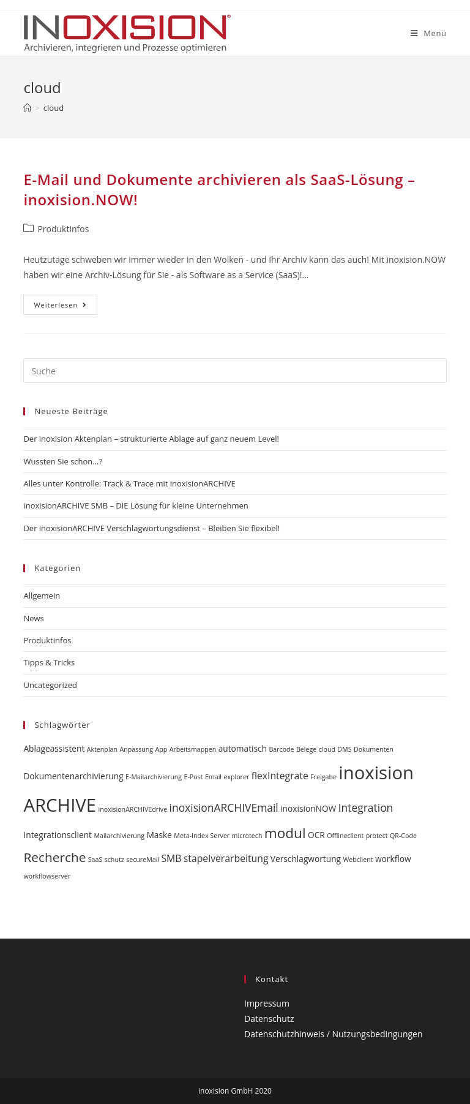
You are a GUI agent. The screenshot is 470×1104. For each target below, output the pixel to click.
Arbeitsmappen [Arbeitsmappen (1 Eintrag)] (193, 749)
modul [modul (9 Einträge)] (285, 832)
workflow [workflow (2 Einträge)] (393, 858)
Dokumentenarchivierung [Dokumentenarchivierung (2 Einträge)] (73, 776)
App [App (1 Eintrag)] (161, 749)
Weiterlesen (65, 307)
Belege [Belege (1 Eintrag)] (306, 749)
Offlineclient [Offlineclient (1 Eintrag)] (345, 835)
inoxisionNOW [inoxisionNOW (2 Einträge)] (308, 808)
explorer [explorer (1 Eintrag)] (236, 777)
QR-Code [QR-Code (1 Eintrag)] (403, 835)
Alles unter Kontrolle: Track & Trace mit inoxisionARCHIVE (129, 483)
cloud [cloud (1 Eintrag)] (327, 749)
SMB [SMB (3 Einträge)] (171, 858)
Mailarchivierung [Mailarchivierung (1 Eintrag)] (119, 835)
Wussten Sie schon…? (62, 461)
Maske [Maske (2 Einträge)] (158, 835)
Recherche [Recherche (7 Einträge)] (54, 857)
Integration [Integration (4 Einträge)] (366, 807)
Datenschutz (269, 1018)
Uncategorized (50, 684)
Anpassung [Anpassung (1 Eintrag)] (136, 749)
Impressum (266, 1003)
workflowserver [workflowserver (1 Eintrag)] (46, 876)
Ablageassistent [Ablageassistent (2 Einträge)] (53, 748)
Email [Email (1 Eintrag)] (213, 777)
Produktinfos (63, 229)
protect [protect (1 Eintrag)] (377, 835)
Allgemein (41, 595)
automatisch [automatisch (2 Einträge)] (242, 748)
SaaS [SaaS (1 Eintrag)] (95, 859)
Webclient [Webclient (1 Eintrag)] (358, 859)
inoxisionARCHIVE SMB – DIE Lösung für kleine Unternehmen (135, 505)
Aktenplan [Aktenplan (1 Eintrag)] (102, 749)
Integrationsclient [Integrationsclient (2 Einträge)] (57, 835)
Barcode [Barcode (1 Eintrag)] (281, 749)
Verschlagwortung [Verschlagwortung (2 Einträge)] (305, 858)
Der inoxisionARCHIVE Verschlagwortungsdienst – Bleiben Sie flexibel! (151, 528)
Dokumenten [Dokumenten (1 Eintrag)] (374, 749)
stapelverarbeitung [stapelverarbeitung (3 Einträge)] (226, 858)
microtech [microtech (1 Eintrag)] (247, 835)
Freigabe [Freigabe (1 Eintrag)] (323, 777)
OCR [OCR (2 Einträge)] (316, 835)
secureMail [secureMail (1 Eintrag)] (142, 859)
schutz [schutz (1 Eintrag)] (114, 859)
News (33, 618)
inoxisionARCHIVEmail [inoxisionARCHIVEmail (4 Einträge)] (224, 807)
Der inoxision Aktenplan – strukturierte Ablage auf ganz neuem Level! (151, 438)
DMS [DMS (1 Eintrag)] (344, 749)
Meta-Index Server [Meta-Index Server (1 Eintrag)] (201, 835)
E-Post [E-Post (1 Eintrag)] (193, 777)
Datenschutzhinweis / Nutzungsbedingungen (333, 1034)
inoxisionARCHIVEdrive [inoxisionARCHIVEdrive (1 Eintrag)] (133, 809)
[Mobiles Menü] (429, 33)
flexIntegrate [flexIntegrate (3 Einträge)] (280, 775)
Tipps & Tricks (49, 662)
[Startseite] (27, 107)
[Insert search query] (234, 370)
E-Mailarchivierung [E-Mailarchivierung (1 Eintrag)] (153, 777)
